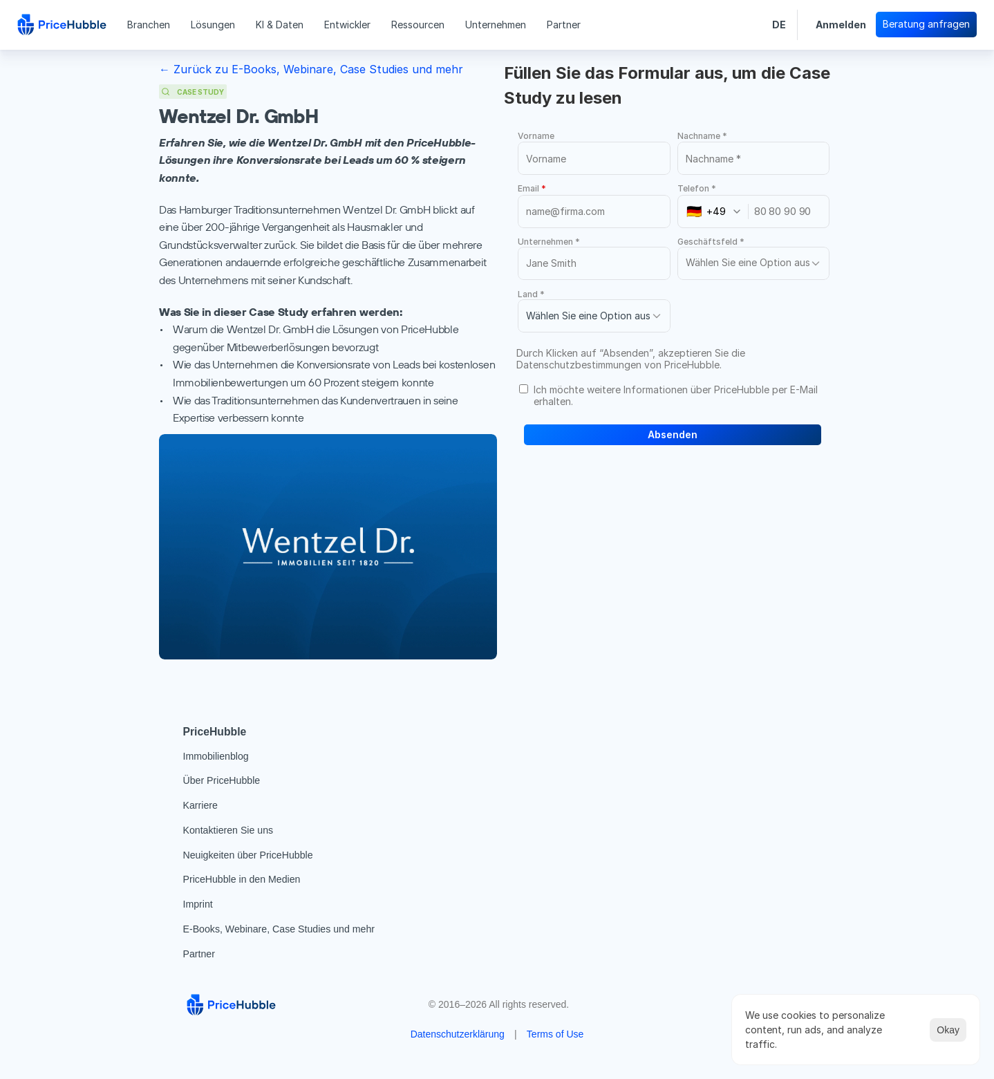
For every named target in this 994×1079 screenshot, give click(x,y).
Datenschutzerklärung (458, 1034)
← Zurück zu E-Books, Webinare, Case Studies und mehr (311, 69)
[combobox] (717, 211)
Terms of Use (555, 1034)
